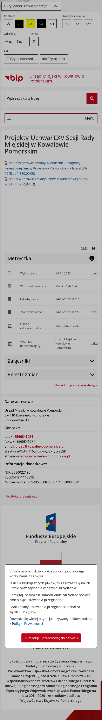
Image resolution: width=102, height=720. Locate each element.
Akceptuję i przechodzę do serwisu (51, 638)
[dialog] (51, 360)
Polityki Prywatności (27, 623)
